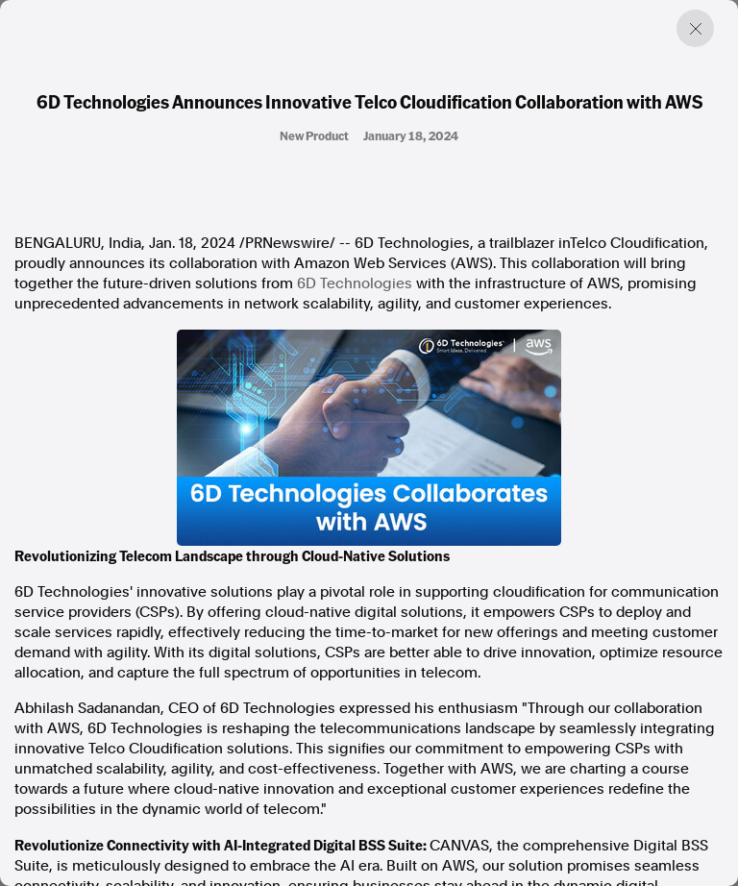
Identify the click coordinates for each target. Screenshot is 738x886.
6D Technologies (354, 283)
